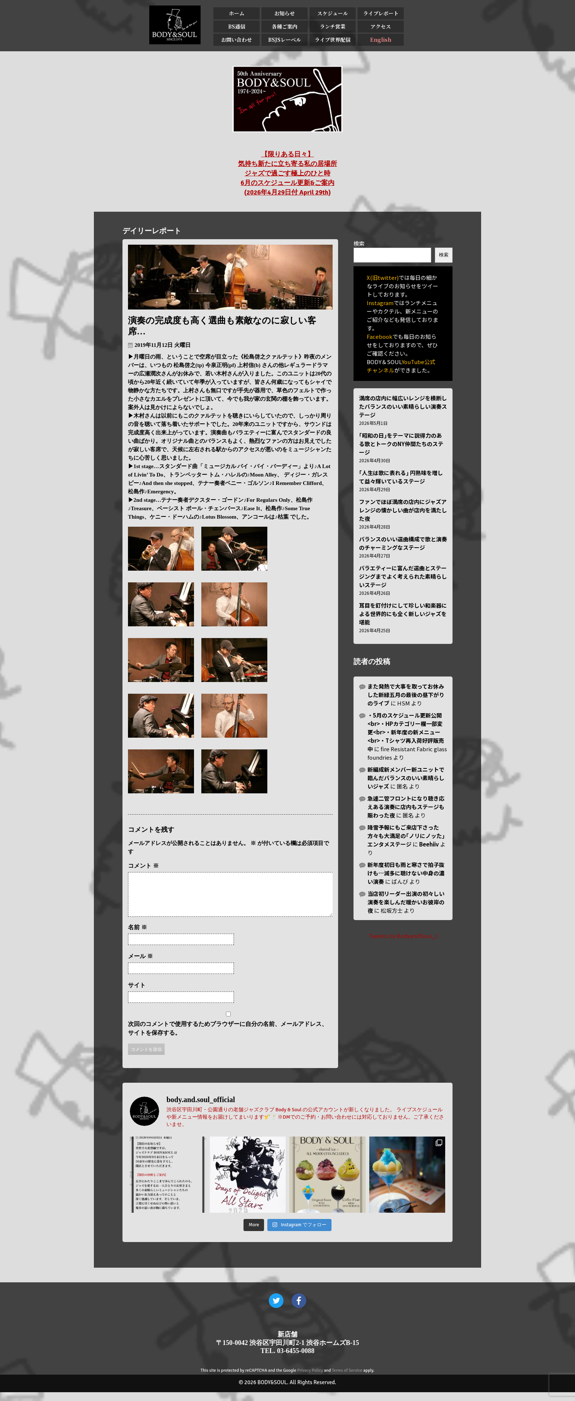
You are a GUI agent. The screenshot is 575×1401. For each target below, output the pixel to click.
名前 (137, 936)
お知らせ (284, 13)
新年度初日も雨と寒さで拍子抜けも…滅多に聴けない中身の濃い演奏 (405, 873)
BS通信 (236, 26)
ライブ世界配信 (333, 39)
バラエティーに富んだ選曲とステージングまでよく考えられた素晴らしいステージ (403, 576)
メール (140, 965)
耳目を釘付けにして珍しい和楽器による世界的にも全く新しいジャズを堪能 (403, 613)
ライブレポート (381, 13)
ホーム (236, 13)
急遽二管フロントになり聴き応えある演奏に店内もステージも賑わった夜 (405, 806)
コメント (143, 866)
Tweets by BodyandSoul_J (403, 935)
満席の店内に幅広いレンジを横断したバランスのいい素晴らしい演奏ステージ (403, 406)
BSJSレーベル (284, 39)
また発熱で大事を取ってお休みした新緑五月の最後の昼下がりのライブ (405, 694)
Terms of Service (347, 1379)
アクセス (380, 26)
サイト (137, 994)
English (380, 39)
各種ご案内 (284, 26)
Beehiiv (429, 844)
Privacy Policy (310, 1379)
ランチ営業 (332, 26)
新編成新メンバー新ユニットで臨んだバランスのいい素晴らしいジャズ (405, 778)
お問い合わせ (236, 39)
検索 (359, 243)
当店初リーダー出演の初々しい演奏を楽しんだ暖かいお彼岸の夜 (405, 902)
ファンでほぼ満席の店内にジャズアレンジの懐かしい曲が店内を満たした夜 (403, 510)
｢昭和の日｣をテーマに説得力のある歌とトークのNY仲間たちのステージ (401, 443)
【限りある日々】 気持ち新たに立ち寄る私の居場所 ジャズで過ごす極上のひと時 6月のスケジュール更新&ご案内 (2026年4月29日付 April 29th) (287, 173)
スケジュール (332, 13)
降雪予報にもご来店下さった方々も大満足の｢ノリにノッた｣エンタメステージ (406, 835)
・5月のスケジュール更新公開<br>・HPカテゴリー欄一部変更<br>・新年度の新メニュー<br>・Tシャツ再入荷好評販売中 (405, 732)
